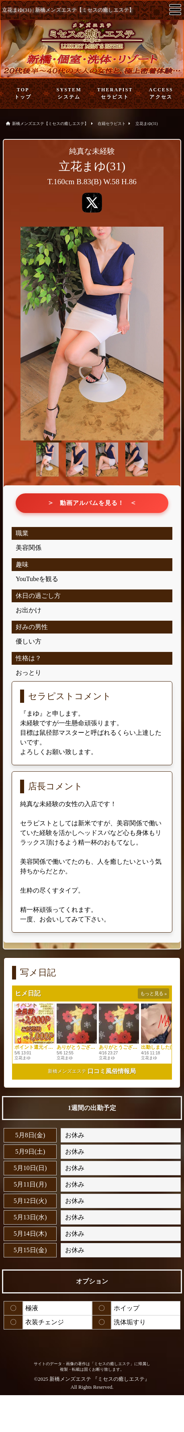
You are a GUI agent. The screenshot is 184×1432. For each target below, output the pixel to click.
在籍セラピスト (112, 123)
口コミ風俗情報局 (112, 1071)
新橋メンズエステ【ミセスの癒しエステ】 (50, 123)
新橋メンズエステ (67, 1071)
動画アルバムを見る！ (92, 503)
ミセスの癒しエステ (121, 1379)
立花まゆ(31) (146, 123)
